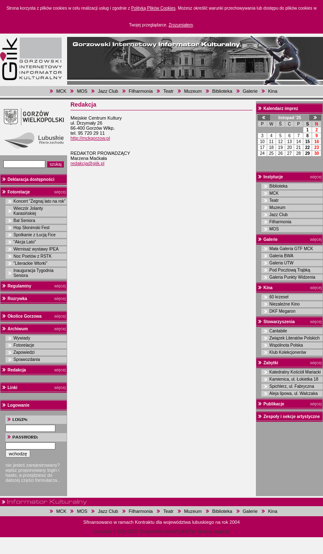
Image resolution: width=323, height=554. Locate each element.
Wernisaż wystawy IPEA (36, 249)
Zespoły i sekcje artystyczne (291, 416)
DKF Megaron (282, 311)
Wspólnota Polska (286, 345)
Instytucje (273, 177)
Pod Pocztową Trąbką (289, 270)
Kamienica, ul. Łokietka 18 (293, 379)
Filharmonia (141, 91)
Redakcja (17, 370)
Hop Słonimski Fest (31, 227)
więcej (60, 192)
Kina (272, 91)
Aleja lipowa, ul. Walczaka (293, 393)
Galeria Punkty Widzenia (292, 277)
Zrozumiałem (181, 25)
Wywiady (21, 338)
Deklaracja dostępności (31, 179)
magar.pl (221, 531)
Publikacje (273, 404)
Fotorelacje (19, 192)
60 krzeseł (279, 297)
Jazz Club (108, 91)
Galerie (250, 91)
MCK (61, 91)
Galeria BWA (281, 255)
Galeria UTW (281, 263)
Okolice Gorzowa (25, 316)
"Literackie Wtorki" (30, 263)
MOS (82, 91)
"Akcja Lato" (24, 242)
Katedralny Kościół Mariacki (295, 372)
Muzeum (193, 91)
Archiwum (18, 329)
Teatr (168, 91)
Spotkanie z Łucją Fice (34, 235)
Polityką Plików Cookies (153, 8)
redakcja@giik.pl (87, 163)
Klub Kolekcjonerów (287, 352)
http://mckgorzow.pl (90, 138)
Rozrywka (17, 298)
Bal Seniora (24, 220)
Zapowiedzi (24, 352)
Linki (12, 387)
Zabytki (270, 363)
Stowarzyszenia (278, 321)
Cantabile (278, 331)
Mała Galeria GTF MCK (291, 248)
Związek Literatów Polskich (294, 338)
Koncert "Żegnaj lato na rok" (39, 201)
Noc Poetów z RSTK (32, 256)
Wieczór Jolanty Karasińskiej (28, 211)
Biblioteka (222, 91)
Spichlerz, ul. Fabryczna (291, 386)
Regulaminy (19, 286)
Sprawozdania (26, 359)
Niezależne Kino (284, 304)
